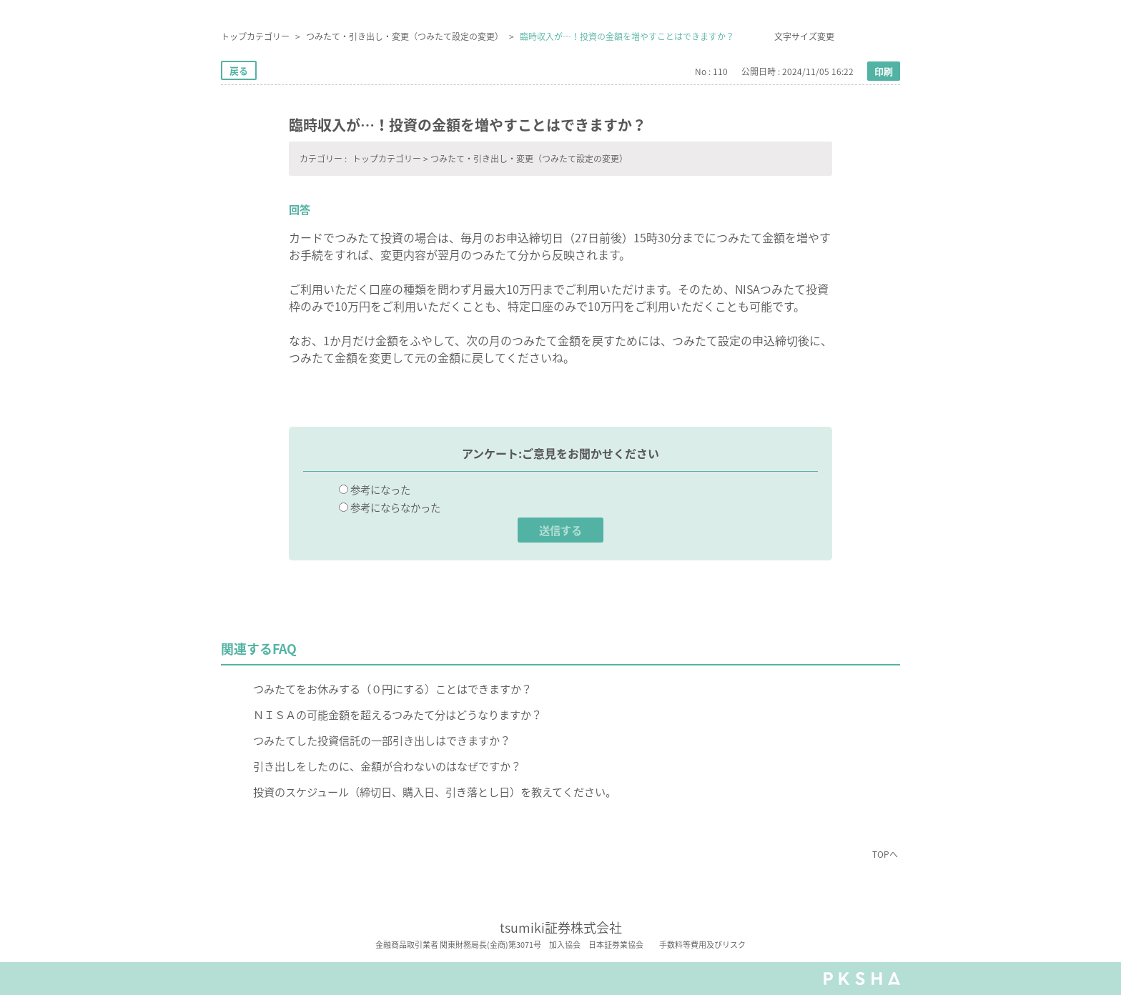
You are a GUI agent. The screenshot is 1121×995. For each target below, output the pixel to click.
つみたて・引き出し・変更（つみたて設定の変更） (404, 36)
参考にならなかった (395, 507)
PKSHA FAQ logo (862, 978)
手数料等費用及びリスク (702, 945)
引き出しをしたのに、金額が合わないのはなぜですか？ (387, 766)
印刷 (883, 71)
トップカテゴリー (255, 36)
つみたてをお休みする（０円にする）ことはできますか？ (392, 688)
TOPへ (885, 854)
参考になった (380, 489)
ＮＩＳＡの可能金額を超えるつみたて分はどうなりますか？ (397, 714)
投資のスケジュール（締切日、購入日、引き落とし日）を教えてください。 (434, 791)
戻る (238, 70)
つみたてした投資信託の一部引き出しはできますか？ (381, 740)
